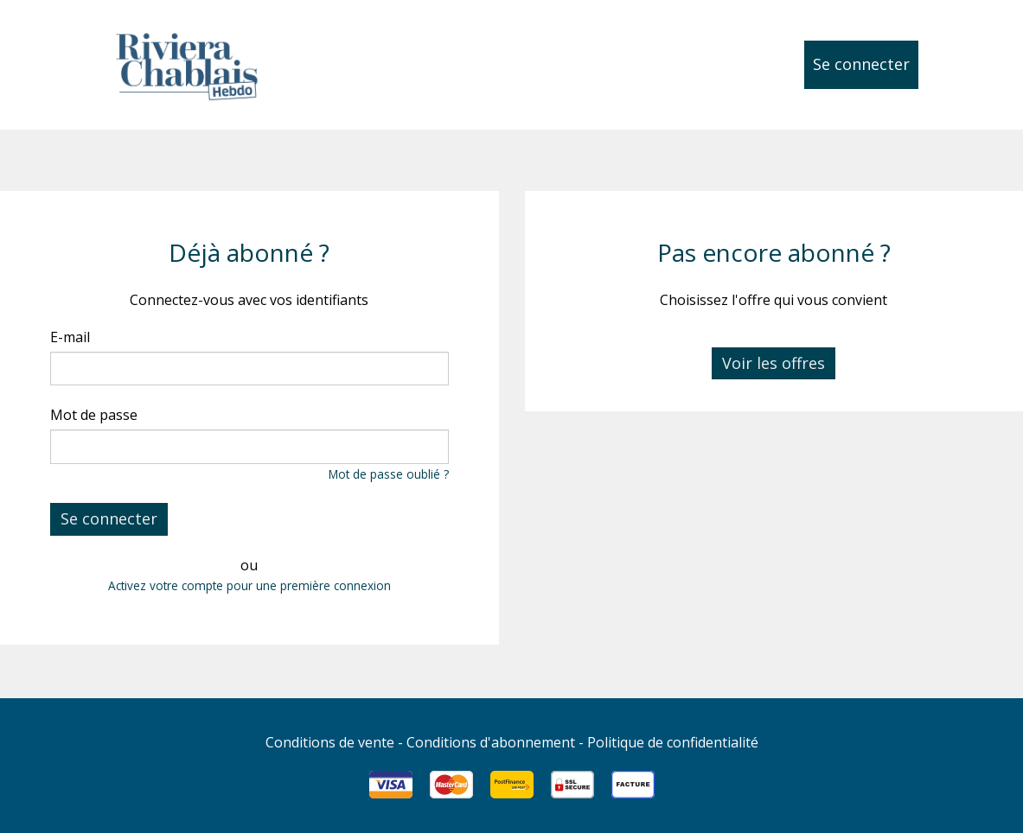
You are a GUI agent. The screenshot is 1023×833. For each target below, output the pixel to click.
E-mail (70, 337)
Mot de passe (93, 414)
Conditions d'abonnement (490, 742)
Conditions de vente (329, 742)
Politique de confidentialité (672, 742)
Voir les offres (773, 363)
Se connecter (861, 64)
